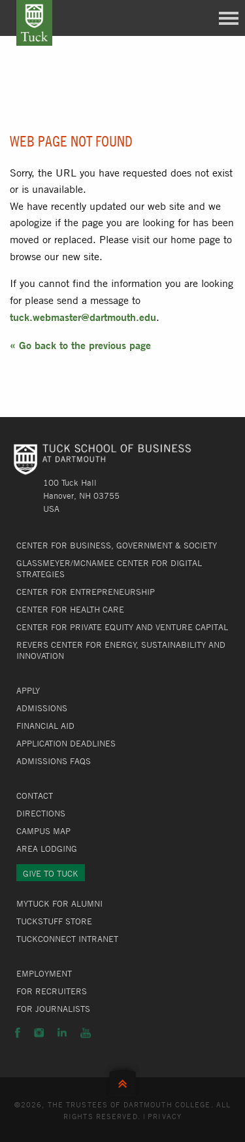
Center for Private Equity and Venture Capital (122, 627)
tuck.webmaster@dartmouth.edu (83, 317)
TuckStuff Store (54, 921)
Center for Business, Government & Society (116, 545)
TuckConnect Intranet (67, 938)
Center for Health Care (70, 609)
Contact (34, 795)
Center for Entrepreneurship (85, 591)
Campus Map (43, 831)
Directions (40, 813)
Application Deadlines (66, 743)
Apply (28, 690)
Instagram (39, 1033)
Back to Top (122, 1081)
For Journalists (53, 1008)
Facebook (17, 1033)
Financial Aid (45, 725)
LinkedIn (62, 1033)
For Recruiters (51, 991)
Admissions (41, 708)
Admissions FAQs (53, 761)
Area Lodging (46, 848)
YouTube (85, 1033)
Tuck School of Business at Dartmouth (34, 23)
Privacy (165, 1115)
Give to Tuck (50, 873)
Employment (44, 973)
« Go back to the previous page (80, 345)
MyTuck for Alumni (59, 903)
